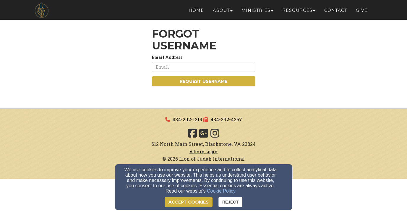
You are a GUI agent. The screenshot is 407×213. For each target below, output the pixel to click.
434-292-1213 (187, 119)
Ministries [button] (257, 12)
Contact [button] (335, 12)
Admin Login (203, 151)
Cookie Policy (221, 190)
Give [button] (362, 12)
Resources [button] (298, 12)
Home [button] (196, 12)
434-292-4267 (226, 119)
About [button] (223, 12)
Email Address (167, 57)
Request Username (203, 81)
